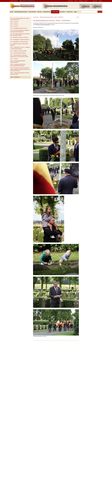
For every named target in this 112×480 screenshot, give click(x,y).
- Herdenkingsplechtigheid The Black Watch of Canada (19, 73)
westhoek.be (14, 0)
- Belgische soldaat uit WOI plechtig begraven (19, 44)
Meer (11, 77)
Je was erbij (55, 11)
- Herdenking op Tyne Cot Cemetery (19, 37)
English (100, 0)
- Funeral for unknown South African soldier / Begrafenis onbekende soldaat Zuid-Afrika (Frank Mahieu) (20, 69)
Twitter (85, 0)
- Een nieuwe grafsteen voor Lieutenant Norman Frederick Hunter (20, 34)
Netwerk (62, 11)
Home (11, 11)
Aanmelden (17, 77)
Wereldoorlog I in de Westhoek (27, 0)
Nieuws (39, 11)
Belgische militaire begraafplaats (43, 24)
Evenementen (46, 11)
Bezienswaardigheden (20, 11)
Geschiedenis (32, 11)
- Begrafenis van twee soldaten (18, 51)
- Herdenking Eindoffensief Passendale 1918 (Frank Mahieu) (17, 65)
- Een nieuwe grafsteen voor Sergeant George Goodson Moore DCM (19, 31)
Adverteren (70, 0)
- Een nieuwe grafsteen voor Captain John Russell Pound (19, 19)
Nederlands (95, 0)
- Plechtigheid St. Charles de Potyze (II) (19, 39)
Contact (75, 0)
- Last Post (14, 21)
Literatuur (69, 11)
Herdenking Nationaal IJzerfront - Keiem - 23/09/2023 (51, 17)
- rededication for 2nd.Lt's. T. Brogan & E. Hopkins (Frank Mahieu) (20, 48)
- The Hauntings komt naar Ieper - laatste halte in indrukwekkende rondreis (19, 55)
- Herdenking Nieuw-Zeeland (18, 53)
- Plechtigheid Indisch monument (18, 28)
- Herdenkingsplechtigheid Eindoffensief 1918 (17, 61)
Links (75, 11)
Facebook (81, 0)
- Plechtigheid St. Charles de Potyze (19, 41)
